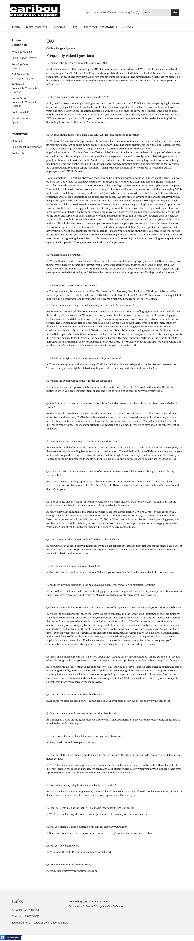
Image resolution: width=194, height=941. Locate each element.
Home (16, 27)
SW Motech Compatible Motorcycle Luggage (24, 88)
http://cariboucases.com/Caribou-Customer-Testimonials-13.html (82, 152)
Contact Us (18, 153)
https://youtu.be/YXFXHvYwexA (64, 171)
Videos (127, 27)
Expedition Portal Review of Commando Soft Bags (40, 922)
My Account (91, 12)
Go (175, 12)
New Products (36, 27)
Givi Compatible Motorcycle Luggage (23, 76)
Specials (59, 27)
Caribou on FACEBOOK (25, 916)
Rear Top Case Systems (20, 66)
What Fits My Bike (22, 51)
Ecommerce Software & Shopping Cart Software (96, 906)
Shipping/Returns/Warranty (25, 147)
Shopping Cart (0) (129, 12)
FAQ (74, 27)
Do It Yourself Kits (21, 112)
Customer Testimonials (100, 27)
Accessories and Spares (21, 120)
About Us (17, 140)
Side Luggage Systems (25, 58)
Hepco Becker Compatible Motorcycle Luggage (24, 102)
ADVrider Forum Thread (25, 910)
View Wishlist (108, 12)
